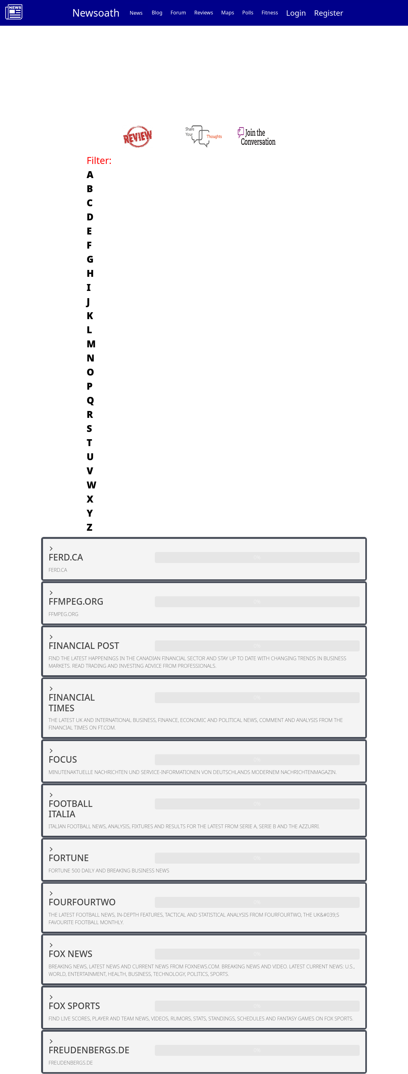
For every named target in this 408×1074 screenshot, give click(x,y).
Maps (227, 12)
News (136, 12)
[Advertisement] (204, 73)
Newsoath (96, 12)
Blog (157, 12)
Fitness (270, 12)
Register (328, 13)
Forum (178, 12)
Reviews (203, 12)
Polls (247, 12)
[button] (204, 559)
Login (296, 13)
